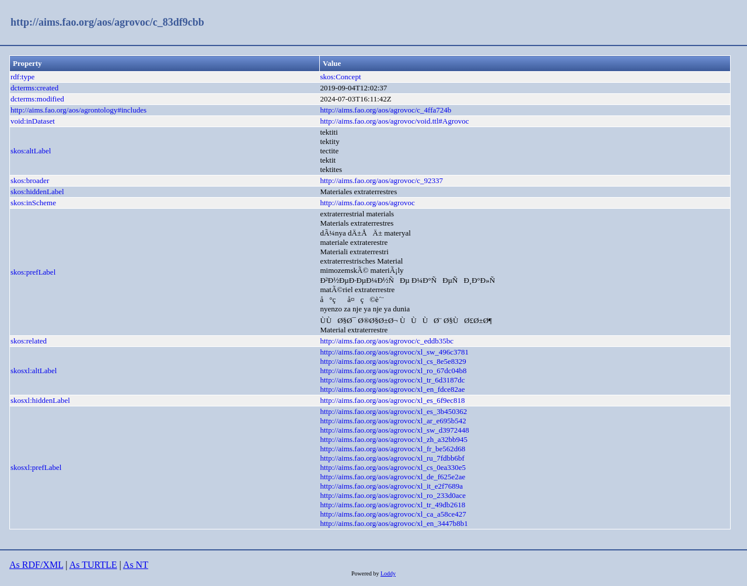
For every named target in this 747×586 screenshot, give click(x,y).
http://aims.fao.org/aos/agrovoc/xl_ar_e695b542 (393, 420)
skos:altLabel (31, 150)
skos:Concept (340, 76)
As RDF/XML (36, 565)
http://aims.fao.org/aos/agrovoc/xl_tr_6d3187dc (392, 380)
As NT (135, 565)
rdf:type (22, 76)
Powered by (366, 573)
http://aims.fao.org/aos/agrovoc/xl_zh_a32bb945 (393, 439)
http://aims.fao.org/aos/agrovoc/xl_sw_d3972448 (394, 430)
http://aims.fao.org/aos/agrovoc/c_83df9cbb (107, 22)
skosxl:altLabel (34, 370)
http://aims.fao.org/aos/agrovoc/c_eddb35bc (386, 340)
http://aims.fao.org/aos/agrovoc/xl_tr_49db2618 (392, 504)
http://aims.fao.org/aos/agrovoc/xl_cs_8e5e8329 (393, 361)
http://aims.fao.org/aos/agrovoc (367, 202)
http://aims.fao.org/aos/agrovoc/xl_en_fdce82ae (392, 389)
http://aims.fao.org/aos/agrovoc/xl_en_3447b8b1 (393, 523)
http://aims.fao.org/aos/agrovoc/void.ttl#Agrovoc (394, 121)
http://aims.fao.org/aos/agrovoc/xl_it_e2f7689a (391, 486)
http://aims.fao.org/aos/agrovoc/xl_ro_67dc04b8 (393, 370)
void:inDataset (33, 121)
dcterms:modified (37, 98)
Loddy (388, 573)
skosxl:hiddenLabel (40, 400)
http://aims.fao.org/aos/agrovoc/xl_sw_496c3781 (394, 352)
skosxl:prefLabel (36, 467)
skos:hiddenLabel (37, 191)
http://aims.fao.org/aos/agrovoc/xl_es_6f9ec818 (392, 400)
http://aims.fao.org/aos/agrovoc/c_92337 (381, 180)
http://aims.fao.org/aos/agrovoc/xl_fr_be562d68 (392, 448)
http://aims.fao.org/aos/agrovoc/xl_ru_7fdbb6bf (392, 458)
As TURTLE (93, 565)
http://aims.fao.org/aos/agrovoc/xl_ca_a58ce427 (393, 514)
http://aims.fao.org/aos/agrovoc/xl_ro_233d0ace (393, 495)
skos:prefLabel (33, 272)
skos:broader (30, 180)
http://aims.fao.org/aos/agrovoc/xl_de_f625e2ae (392, 476)
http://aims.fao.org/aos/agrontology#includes (78, 110)
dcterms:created (34, 87)
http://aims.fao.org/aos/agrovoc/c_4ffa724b (385, 110)
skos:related (29, 340)
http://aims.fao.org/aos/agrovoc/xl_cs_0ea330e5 (393, 467)
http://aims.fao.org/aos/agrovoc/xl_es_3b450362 (393, 411)
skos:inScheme (33, 202)
